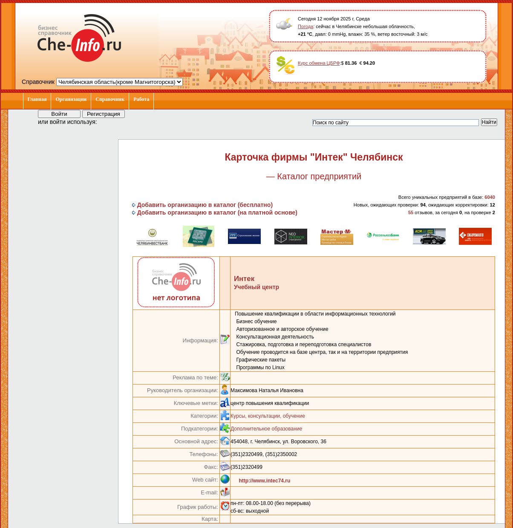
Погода (305, 26)
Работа (141, 99)
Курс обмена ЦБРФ (319, 63)
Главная (37, 99)
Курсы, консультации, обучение (268, 416)
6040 (489, 197)
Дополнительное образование (266, 429)
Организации (70, 99)
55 (410, 212)
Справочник (109, 99)
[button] (111, 121)
